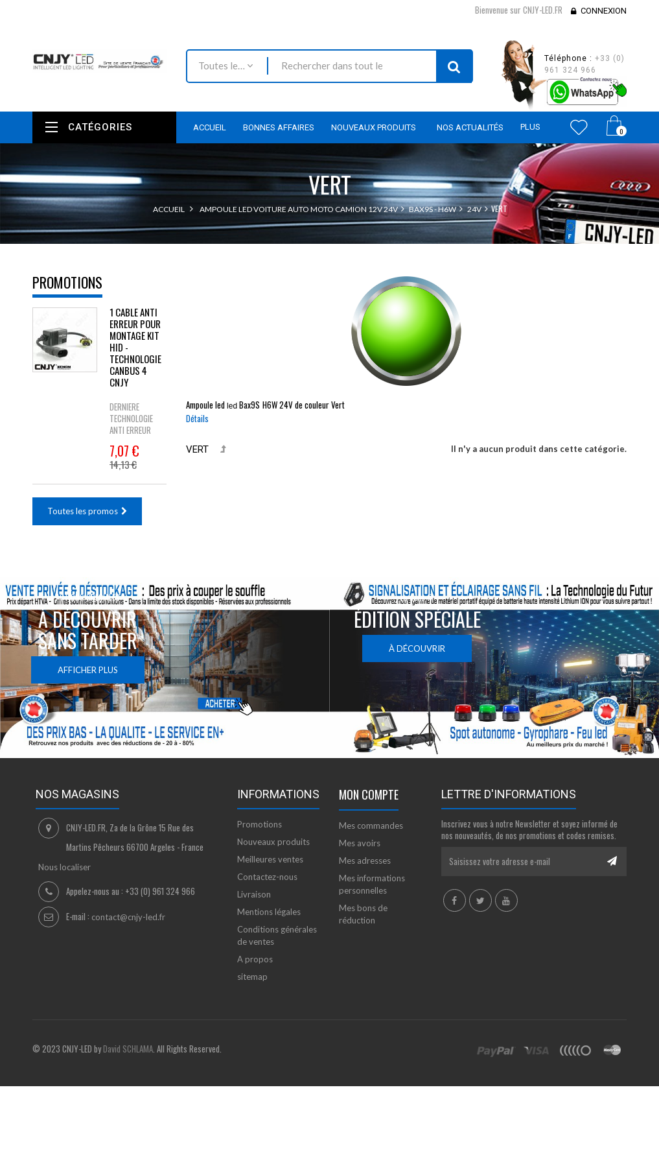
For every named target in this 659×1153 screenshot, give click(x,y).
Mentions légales (269, 912)
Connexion (604, 11)
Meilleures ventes (270, 859)
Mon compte (369, 794)
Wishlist (579, 127)
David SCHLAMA (128, 1048)
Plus (530, 127)
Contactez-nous (267, 877)
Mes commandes (371, 825)
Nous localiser (64, 867)
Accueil (169, 209)
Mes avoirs (359, 843)
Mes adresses (365, 860)
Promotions (67, 282)
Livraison (254, 894)
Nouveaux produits (273, 842)
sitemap (252, 976)
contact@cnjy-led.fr (128, 917)
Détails (197, 418)
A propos (255, 959)
